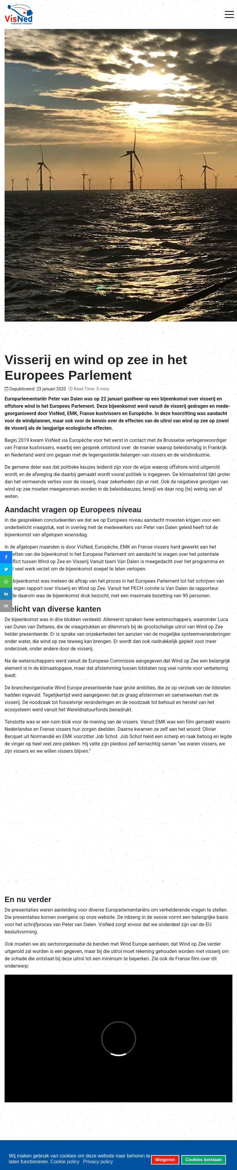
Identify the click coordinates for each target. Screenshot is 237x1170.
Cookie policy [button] (65, 1161)
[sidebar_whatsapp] (6, 581)
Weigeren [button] (165, 1159)
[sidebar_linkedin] (6, 594)
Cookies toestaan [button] (203, 1159)
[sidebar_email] (6, 606)
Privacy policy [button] (98, 1161)
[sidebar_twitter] (6, 569)
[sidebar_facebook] (6, 557)
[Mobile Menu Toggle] (229, 14)
